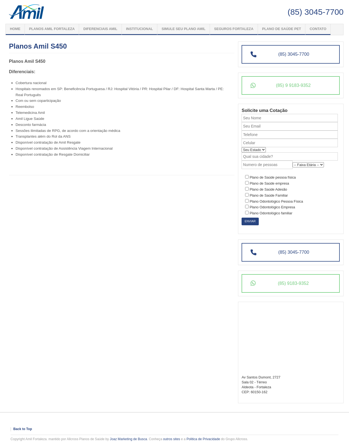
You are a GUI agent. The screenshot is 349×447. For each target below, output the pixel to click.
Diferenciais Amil (100, 29)
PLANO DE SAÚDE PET (281, 29)
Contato (318, 29)
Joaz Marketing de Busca (128, 439)
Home (15, 29)
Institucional (139, 29)
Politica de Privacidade (203, 439)
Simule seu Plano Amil (184, 29)
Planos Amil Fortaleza (52, 29)
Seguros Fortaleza (233, 29)
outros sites (171, 439)
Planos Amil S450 (38, 46)
